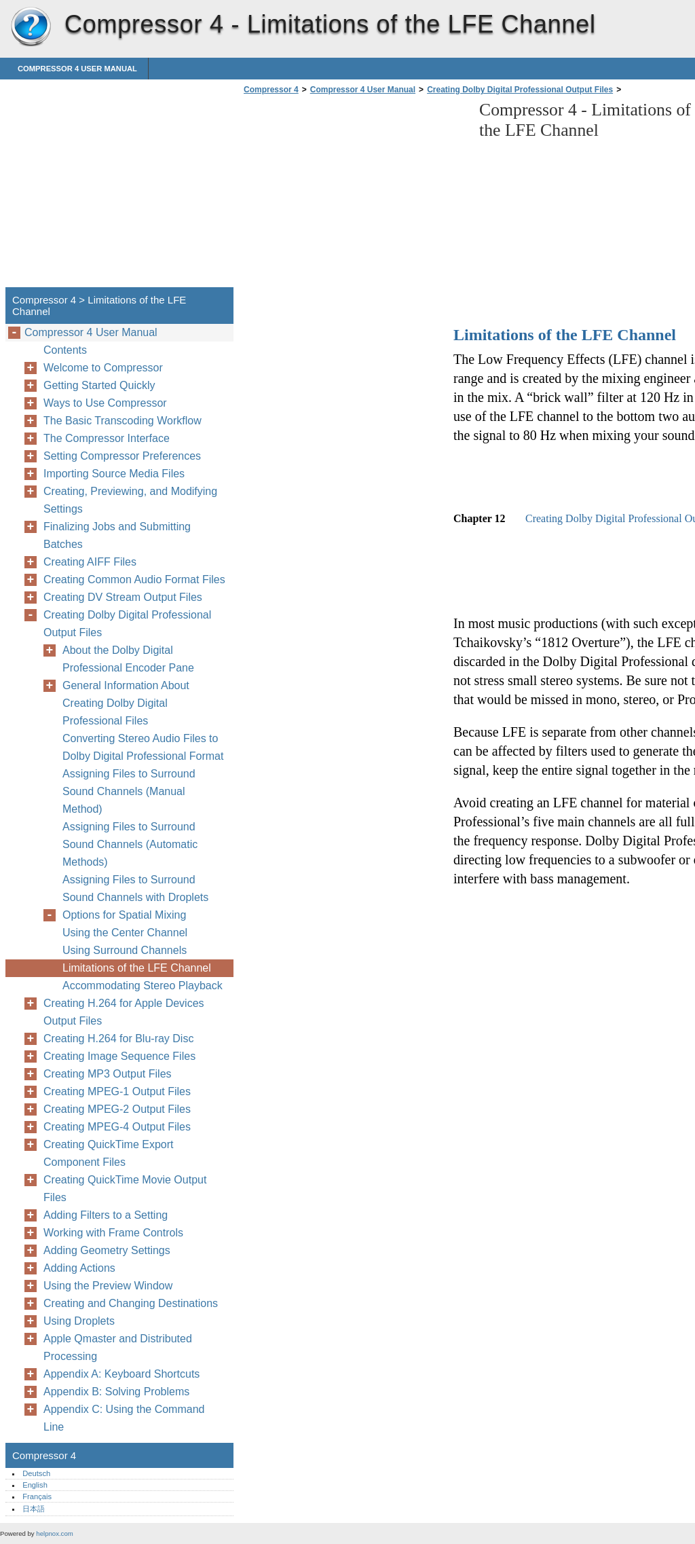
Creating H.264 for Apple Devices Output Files (123, 1012)
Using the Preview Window (107, 1285)
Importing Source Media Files (114, 473)
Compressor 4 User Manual (77, 69)
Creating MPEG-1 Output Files (117, 1091)
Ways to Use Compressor (105, 403)
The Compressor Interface (106, 438)
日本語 (33, 1509)
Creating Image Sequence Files (119, 1056)
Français (37, 1496)
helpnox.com (54, 1533)
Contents (65, 350)
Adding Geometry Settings (106, 1250)
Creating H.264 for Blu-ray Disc (118, 1038)
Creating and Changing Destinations (130, 1303)
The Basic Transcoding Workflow (122, 420)
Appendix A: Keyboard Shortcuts (121, 1374)
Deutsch (36, 1473)
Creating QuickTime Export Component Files (108, 1153)
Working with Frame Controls (113, 1232)
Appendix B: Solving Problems (116, 1391)
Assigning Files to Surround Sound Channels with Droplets (135, 888)
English (35, 1485)
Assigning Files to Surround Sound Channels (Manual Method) (128, 791)
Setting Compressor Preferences (122, 456)
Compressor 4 (30, 27)
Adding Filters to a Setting (105, 1215)
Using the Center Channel (124, 932)
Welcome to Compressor (103, 367)
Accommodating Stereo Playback (142, 985)
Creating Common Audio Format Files (134, 579)
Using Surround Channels (124, 950)
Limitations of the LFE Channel (136, 968)
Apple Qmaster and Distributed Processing (117, 1347)
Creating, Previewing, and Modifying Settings (130, 500)
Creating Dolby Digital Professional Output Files (520, 89)
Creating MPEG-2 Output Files (117, 1109)
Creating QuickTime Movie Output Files (124, 1188)
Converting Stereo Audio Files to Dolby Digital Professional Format (142, 747)
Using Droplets (79, 1321)
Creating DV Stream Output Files (122, 597)
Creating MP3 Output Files (107, 1074)
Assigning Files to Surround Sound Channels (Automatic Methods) (130, 844)
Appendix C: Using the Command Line (123, 1418)
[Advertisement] (354, 195)
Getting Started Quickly (99, 385)
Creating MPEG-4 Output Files (117, 1127)
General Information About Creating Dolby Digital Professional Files (125, 703)
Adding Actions (79, 1268)
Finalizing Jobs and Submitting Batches (117, 535)
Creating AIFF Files (89, 562)
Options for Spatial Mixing (124, 915)
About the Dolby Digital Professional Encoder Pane (128, 659)
